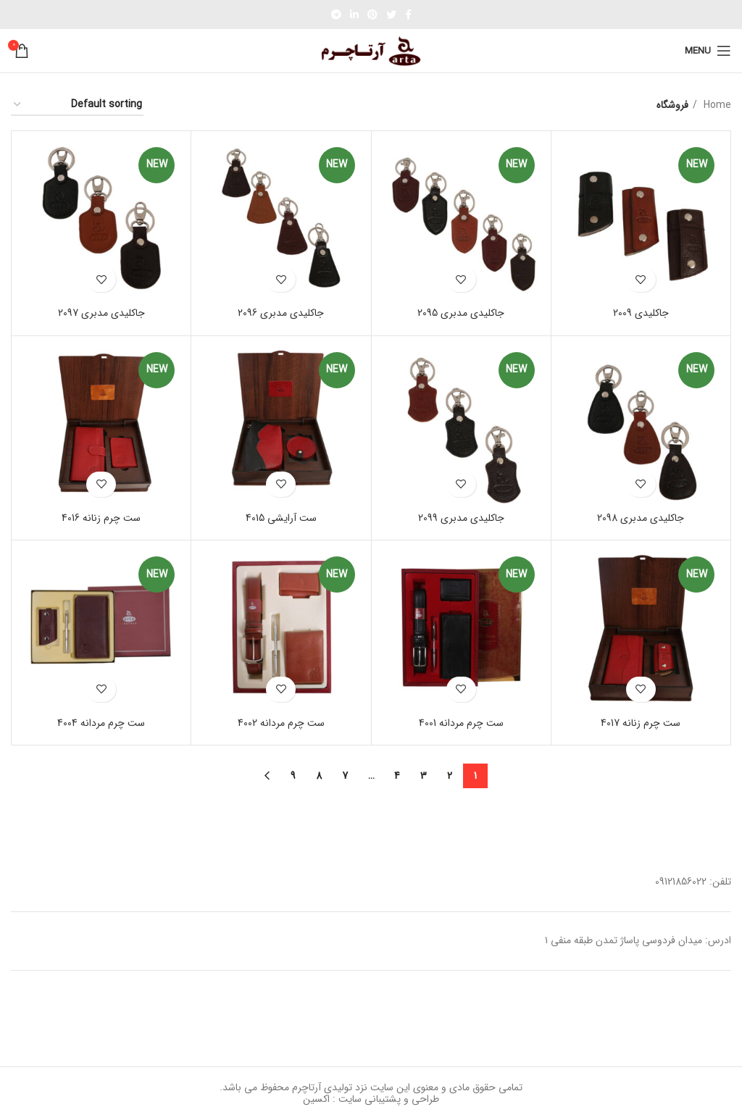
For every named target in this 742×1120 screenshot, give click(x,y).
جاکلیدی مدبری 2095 (460, 313)
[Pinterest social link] (372, 14)
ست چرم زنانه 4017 (640, 723)
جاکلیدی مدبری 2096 (281, 313)
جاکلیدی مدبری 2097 (101, 313)
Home (716, 105)
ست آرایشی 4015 (281, 518)
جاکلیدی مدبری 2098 (640, 518)
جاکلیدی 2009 (641, 313)
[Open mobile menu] (708, 50)
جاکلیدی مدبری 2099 (461, 518)
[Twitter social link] (391, 14)
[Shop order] (77, 105)
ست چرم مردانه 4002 (281, 723)
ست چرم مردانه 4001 (461, 723)
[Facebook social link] (408, 14)
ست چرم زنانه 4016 (101, 518)
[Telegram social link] (336, 14)
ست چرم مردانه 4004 (101, 723)
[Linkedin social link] (354, 14)
